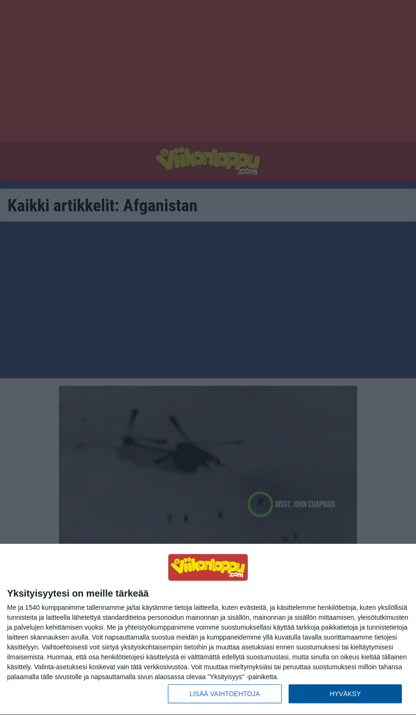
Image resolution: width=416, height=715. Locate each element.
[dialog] (208, 629)
